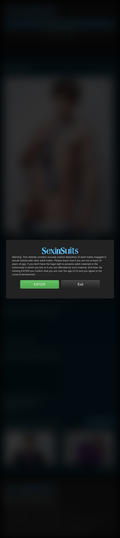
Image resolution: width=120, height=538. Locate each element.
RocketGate (92, 518)
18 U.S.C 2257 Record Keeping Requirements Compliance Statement (49, 532)
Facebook (7, 500)
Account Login (60, 33)
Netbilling (48, 518)
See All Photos (100, 422)
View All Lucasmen (104, 68)
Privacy (42, 512)
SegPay (60, 518)
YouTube (29, 500)
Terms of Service (45, 274)
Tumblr (40, 500)
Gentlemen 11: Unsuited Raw (20, 341)
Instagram (51, 500)
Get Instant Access (60, 24)
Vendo (71, 518)
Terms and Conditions (20, 512)
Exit (80, 284)
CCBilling (27, 518)
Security (56, 512)
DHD (37, 518)
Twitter (18, 500)
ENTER (39, 284)
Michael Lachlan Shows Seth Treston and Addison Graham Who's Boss (26, 398)
